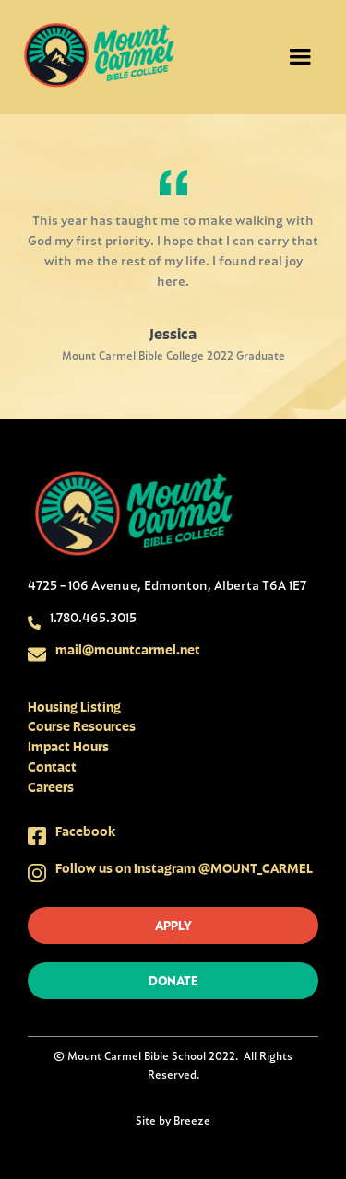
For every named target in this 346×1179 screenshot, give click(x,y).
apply (173, 925)
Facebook (85, 831)
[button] (300, 57)
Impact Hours (68, 746)
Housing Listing (74, 706)
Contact (52, 766)
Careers (51, 787)
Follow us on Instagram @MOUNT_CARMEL (184, 868)
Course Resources (82, 726)
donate (173, 980)
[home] (99, 57)
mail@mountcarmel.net (127, 649)
